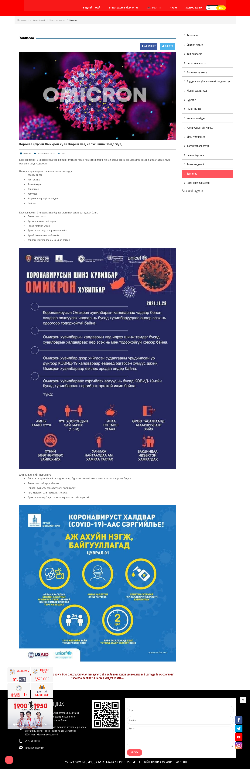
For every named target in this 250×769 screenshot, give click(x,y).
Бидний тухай (101, 7)
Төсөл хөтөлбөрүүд (197, 146)
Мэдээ (183, 7)
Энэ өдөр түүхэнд (195, 72)
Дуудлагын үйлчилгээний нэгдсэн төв (207, 81)
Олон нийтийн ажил (197, 183)
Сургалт (190, 100)
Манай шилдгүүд (195, 90)
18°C (15, 679)
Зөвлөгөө (27, 153)
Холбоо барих (204, 7)
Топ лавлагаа (193, 54)
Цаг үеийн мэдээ (195, 63)
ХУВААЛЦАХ (149, 46)
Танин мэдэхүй (194, 164)
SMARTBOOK (192, 109)
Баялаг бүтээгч (194, 155)
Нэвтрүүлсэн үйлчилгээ (199, 127)
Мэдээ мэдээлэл (57, 20)
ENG (231, 7)
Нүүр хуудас (23, 20)
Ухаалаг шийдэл (194, 118)
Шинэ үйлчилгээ (194, 136)
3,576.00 (41, 679)
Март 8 (164, 7)
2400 (64, 153)
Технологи (191, 35)
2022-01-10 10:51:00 (46, 153)
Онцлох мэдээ (193, 44)
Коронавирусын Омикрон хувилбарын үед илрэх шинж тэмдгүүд (70, 144)
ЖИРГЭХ (167, 46)
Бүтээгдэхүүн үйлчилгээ (133, 7)
